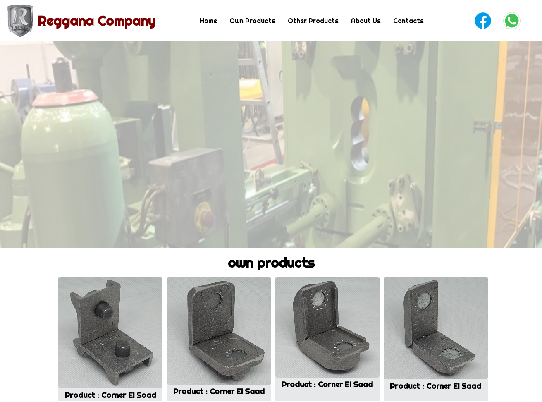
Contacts (408, 21)
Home (208, 21)
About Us (366, 21)
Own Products (252, 21)
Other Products (313, 21)
